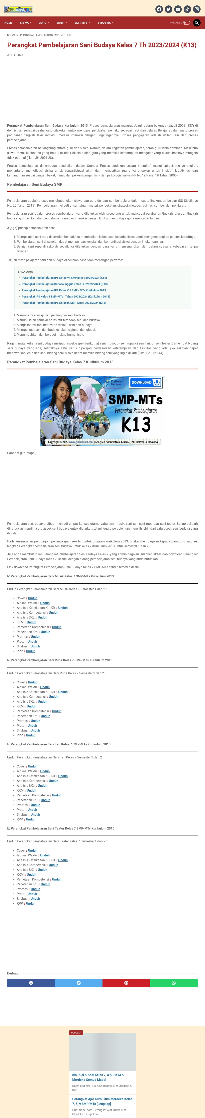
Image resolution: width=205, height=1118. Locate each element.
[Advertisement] (70, 96)
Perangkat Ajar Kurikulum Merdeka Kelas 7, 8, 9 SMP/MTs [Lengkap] (170, 98)
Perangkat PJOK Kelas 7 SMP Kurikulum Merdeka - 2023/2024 (173, 245)
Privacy (128, 1103)
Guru (45, 15)
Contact (100, 1103)
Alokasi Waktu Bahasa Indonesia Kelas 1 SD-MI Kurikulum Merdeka (170, 306)
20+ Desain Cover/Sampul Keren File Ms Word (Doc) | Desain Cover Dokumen (171, 155)
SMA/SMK (107, 15)
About (87, 1103)
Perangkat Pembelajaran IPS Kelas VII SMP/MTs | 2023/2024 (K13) (64, 326)
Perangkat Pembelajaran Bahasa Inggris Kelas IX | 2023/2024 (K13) (65, 333)
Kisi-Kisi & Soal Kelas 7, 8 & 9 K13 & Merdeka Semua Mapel (173, 69)
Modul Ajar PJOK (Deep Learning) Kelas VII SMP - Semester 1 (171, 289)
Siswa (27, 15)
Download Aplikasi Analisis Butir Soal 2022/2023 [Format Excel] (173, 127)
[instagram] (193, 4)
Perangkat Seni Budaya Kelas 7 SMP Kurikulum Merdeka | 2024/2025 (175, 322)
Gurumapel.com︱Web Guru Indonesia (103, 1111)
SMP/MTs (83, 15)
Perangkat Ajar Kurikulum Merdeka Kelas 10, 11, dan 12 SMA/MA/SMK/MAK (173, 184)
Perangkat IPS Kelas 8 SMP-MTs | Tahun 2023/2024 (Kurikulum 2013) (66, 345)
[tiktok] (184, 4)
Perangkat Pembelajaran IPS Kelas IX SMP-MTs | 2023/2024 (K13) (64, 352)
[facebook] (156, 4)
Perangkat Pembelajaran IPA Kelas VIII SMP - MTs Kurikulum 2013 (64, 339)
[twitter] (165, 4)
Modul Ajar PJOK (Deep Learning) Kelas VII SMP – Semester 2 (171, 273)
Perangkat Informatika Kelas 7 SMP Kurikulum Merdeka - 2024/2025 (174, 338)
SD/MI (63, 15)
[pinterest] (86, 1061)
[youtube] (174, 4)
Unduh (32, 676)
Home (11, 15)
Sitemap (114, 1103)
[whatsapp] (118, 1061)
